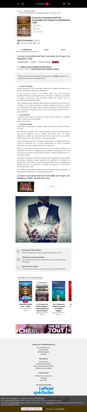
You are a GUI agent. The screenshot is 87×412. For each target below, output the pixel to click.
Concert (33, 62)
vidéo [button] (52, 187)
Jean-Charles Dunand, (39, 69)
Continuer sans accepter (55, 409)
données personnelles (46, 366)
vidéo (37, 25)
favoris (38, 32)
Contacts (43, 354)
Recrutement (43, 350)
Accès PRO (43, 380)
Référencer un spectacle (43, 376)
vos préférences (48, 403)
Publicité (43, 378)
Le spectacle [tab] (27, 50)
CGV (34, 366)
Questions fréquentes (43, 364)
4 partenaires (15, 403)
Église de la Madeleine (25, 40)
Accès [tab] (63, 50)
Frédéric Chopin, (26, 67)
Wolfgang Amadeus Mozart (42, 67)
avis (36, 29)
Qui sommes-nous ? (43, 347)
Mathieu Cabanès (53, 69)
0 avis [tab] (46, 50)
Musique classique (44, 62)
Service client (43, 362)
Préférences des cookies (43, 368)
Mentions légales (44, 352)
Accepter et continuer (31, 409)
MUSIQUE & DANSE (23, 62)
